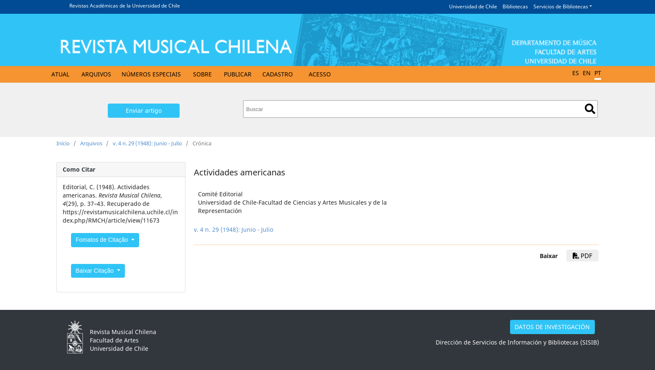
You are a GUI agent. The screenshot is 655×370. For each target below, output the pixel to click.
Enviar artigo (144, 110)
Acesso (320, 74)
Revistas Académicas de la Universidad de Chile (124, 5)
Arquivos (96, 74)
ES (575, 73)
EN (587, 73)
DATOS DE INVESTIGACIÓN (552, 327)
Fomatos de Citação (102, 239)
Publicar (237, 74)
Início (63, 143)
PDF (582, 255)
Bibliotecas (515, 6)
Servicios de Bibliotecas (560, 6)
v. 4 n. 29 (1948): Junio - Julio (147, 143)
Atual (60, 74)
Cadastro (277, 74)
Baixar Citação (95, 270)
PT (597, 73)
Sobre (202, 74)
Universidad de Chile (473, 6)
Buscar (590, 109)
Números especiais (151, 74)
